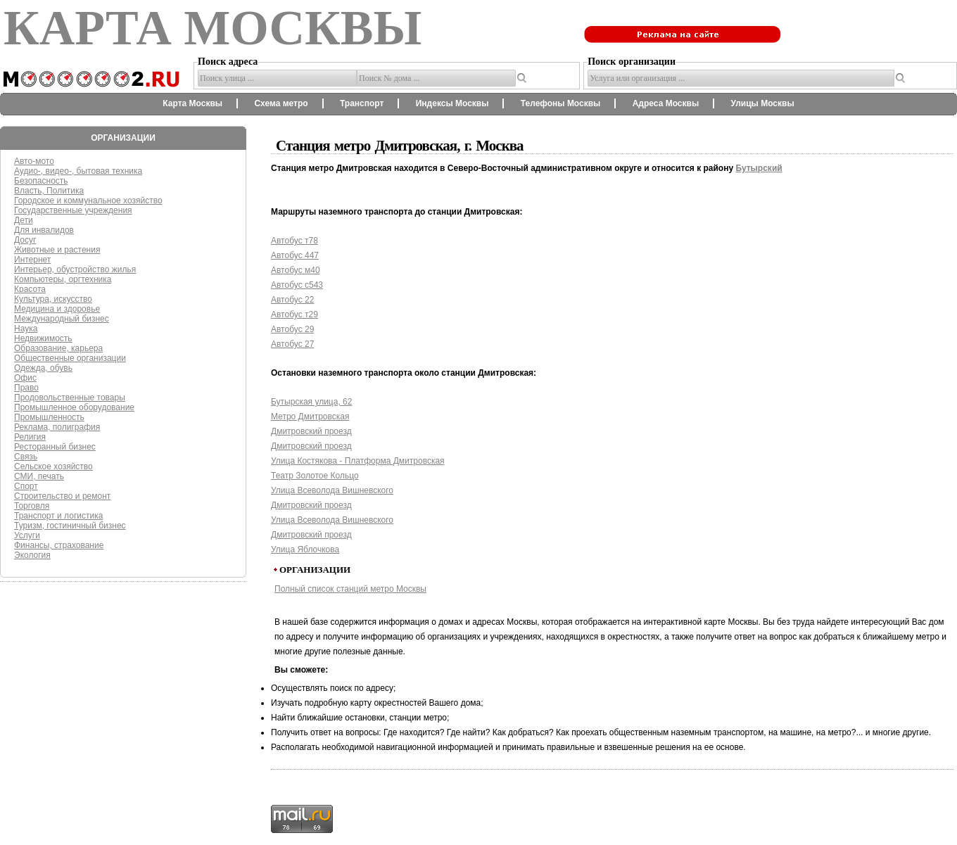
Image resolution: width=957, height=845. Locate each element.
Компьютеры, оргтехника (62, 279)
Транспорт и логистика (58, 516)
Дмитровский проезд (311, 431)
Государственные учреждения (73, 210)
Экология (32, 555)
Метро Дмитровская (310, 416)
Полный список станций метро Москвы (350, 589)
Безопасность (41, 181)
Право (26, 388)
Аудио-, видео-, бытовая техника (78, 171)
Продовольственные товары (69, 397)
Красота (30, 289)
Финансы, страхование (58, 545)
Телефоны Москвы (561, 103)
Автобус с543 (297, 285)
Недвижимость (43, 338)
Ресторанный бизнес (55, 447)
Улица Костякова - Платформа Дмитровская (358, 461)
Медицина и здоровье (57, 309)
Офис (25, 378)
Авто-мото (34, 161)
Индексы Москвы (452, 103)
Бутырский (758, 168)
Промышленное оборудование (74, 407)
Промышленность (49, 417)
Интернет (32, 260)
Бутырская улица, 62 (311, 402)
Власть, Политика (49, 191)
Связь (25, 457)
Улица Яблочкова (305, 549)
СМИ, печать (39, 476)
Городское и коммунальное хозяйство (88, 200)
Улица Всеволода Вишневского (332, 490)
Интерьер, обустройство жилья (75, 269)
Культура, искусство (53, 299)
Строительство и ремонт (62, 496)
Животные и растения (57, 250)
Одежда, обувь (43, 368)
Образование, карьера (58, 348)
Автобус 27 (292, 344)
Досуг (25, 240)
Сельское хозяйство (53, 466)
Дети (23, 220)
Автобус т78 (294, 241)
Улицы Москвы (762, 103)
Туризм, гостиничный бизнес (70, 525)
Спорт (26, 486)
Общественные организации (70, 358)
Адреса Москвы (666, 103)
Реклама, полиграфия (57, 427)
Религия (30, 437)
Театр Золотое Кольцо (315, 476)
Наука (25, 328)
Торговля (31, 506)
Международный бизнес (61, 319)
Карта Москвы (192, 103)
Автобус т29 (294, 314)
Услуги (27, 535)
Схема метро (281, 103)
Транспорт (362, 103)
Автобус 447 (295, 255)
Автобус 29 (292, 329)
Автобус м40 (295, 270)
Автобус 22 (292, 300)
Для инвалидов (44, 230)
